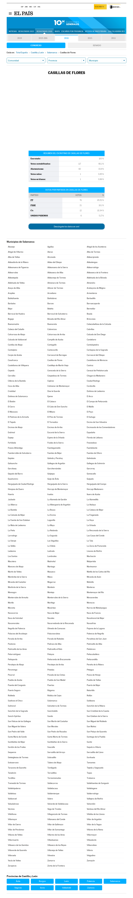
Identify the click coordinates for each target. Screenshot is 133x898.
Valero (50, 799)
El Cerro (11, 407)
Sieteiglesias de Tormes (18, 757)
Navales (50, 618)
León (66, 881)
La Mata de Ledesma (17, 525)
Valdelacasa (52, 788)
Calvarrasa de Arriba (56, 334)
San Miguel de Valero (17, 726)
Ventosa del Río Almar (96, 809)
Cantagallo (52, 345)
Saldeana (91, 701)
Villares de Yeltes (15, 835)
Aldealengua (92, 262)
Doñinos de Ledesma (96, 391)
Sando (50, 716)
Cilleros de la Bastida (17, 381)
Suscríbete (99, 7)
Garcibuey (12, 468)
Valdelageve (92, 788)
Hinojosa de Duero (16, 489)
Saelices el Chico (15, 701)
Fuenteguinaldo (53, 448)
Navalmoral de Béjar (95, 618)
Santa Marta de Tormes (57, 737)
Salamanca (52, 701)
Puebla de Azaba (15, 680)
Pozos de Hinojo (93, 675)
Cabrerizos (52, 329)
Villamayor (12, 819)
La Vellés (12, 546)
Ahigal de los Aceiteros (96, 247)
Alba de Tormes (93, 252)
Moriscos (91, 603)
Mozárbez (51, 608)
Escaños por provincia (72, 31)
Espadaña (91, 432)
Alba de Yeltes (14, 257)
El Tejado (12, 422)
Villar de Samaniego (56, 830)
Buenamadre (13, 324)
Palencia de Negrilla (95, 633)
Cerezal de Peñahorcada (97, 370)
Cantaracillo (52, 350)
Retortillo (91, 690)
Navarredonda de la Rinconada (60, 623)
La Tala (90, 541)
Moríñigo (51, 603)
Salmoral (12, 706)
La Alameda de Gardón (57, 499)
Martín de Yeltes (15, 572)
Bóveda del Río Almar (56, 319)
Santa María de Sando (17, 737)
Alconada (51, 257)
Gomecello (91, 474)
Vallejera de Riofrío (95, 799)
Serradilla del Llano (95, 752)
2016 (66, 38)
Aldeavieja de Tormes (56, 278)
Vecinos (11, 809)
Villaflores (12, 814)
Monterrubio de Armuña (18, 597)
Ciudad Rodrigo (93, 381)
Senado (97, 45)
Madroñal (51, 561)
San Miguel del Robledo (97, 721)
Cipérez (50, 381)
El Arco (90, 396)
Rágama (51, 690)
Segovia (18, 887)
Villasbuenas (52, 840)
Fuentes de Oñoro (94, 453)
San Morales (52, 726)
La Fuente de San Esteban (19, 520)
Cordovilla (91, 386)
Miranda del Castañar (17, 582)
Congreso (36, 45)
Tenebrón (12, 773)
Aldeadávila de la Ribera (18, 262)
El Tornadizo (52, 422)
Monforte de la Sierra (17, 587)
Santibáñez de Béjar (16, 742)
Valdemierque (53, 793)
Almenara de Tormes (56, 283)
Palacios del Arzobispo (17, 633)
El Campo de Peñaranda (97, 401)
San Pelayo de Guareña (97, 732)
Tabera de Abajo (54, 762)
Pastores (12, 644)
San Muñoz (91, 726)
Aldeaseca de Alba (55, 272)
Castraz (90, 365)
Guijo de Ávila (53, 479)
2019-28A (43, 38)
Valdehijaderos (14, 788)
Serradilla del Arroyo (56, 752)
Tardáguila (52, 768)
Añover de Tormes (55, 288)
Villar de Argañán (94, 819)
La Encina (51, 515)
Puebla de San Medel (56, 680)
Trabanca (91, 778)
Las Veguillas (53, 541)
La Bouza (51, 510)
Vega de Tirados (54, 809)
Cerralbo (11, 376)
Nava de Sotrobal (15, 618)
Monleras (91, 587)
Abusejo (11, 247)
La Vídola (51, 546)
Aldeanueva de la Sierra (57, 267)
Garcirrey (91, 468)
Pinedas (50, 670)
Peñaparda (12, 659)
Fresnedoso (92, 443)
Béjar (10, 309)
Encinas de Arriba (54, 427)
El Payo (90, 412)
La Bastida (12, 510)
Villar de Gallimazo (55, 824)
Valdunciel (12, 799)
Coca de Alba (13, 386)
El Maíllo (90, 407)
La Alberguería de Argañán (58, 505)
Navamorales (13, 623)
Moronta (11, 608)
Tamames (91, 762)
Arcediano (51, 293)
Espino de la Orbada (55, 437)
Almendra (91, 283)
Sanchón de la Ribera (96, 706)
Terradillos (52, 773)
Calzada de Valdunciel (17, 339)
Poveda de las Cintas (56, 675)
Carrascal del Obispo (96, 355)
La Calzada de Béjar (16, 515)
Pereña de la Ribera (95, 664)
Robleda (11, 695)
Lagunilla (51, 520)
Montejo (50, 592)
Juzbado (11, 499)
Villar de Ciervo (14, 824)
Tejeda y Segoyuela (95, 768)
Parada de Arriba (15, 639)
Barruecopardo (93, 303)
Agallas (50, 247)
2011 (113, 38)
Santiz (89, 742)
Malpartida (91, 561)
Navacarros (13, 613)
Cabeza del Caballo (16, 329)
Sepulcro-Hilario (94, 747)
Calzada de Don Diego (96, 334)
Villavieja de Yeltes (55, 850)
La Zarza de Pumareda (96, 546)
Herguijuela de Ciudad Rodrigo (21, 484)
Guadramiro (13, 479)
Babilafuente (13, 298)
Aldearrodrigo (93, 267)
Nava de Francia (94, 613)
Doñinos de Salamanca (18, 396)
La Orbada (91, 525)
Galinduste (91, 458)
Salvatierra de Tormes (56, 706)
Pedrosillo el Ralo (54, 649)
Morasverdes (92, 597)
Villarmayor (92, 835)
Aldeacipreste (93, 257)
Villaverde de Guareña (17, 850)
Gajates (11, 458)
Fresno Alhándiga (15, 448)
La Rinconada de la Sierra (98, 530)
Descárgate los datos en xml (66, 226)
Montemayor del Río (95, 592)
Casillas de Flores (54, 360)
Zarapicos (12, 866)
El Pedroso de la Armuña (18, 417)
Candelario (91, 339)
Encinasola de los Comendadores (101, 427)
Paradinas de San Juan (97, 639)
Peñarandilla (92, 659)
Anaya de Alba (14, 288)
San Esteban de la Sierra (97, 716)
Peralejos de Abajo (16, 664)
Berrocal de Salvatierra (57, 314)
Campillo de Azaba (55, 339)
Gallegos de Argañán (56, 463)
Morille (11, 603)
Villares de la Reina (95, 830)
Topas (89, 773)
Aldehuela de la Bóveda (97, 278)
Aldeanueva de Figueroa (18, 267)
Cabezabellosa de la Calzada (99, 324)
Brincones (91, 319)
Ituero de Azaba (93, 494)
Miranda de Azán (94, 577)
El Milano (51, 412)
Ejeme (50, 396)
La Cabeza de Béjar (95, 510)
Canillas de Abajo (15, 345)
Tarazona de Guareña (17, 768)
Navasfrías (91, 623)
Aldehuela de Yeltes (16, 283)
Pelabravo (91, 649)
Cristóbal (12, 391)
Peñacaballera (93, 654)
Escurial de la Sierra (56, 432)
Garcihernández (54, 468)
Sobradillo (51, 757)
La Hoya (90, 520)
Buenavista (52, 324)
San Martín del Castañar (57, 721)
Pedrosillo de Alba (94, 644)
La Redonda (52, 530)
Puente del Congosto (17, 685)
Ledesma (12, 551)
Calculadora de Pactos (119, 31)
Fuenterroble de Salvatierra (19, 453)
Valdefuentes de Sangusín (98, 783)
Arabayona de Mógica (96, 288)
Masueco (51, 572)
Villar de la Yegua (94, 824)
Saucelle (51, 747)
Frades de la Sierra (55, 443)
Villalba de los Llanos (96, 814)
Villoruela (12, 855)
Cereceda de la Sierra (56, 370)
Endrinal (11, 432)
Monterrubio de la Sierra (57, 597)
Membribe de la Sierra (17, 577)
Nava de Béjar (53, 613)
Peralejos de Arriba (55, 664)
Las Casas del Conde (95, 535)
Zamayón (91, 860)
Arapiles (11, 293)
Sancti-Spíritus (14, 716)
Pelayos (50, 654)
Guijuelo (90, 479)
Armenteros (92, 293)
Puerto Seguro (14, 690)
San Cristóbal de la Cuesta (98, 711)
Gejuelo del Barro (15, 474)
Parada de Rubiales (55, 639)
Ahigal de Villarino (15, 252)
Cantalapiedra (93, 345)
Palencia (91, 881)
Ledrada (51, 551)
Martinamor (92, 566)
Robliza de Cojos (54, 695)
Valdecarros (52, 783)
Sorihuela (91, 757)
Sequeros (12, 752)
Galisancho (12, 463)
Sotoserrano (13, 762)
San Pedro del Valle (16, 732)
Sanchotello (52, 711)
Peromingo (12, 670)
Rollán (89, 695)
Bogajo (11, 319)
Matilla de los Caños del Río (98, 572)
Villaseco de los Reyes (56, 845)
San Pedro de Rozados (57, 732)
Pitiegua (90, 670)
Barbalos (12, 303)
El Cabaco (51, 401)
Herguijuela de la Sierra (57, 484)
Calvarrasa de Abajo (16, 334)
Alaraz (50, 252)
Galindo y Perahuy (55, 458)
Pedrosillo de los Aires (17, 649)
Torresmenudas (54, 778)
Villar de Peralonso (16, 830)
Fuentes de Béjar (54, 453)
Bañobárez (52, 298)
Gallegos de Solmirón (96, 463)
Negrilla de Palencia (16, 628)
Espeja (11, 437)
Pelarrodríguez (14, 654)
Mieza (49, 577)
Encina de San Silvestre (97, 422)
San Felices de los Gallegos (19, 721)
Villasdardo (91, 840)
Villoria (90, 850)
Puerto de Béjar (93, 685)
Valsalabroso (13, 804)
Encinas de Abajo (15, 427)
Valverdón (91, 804)
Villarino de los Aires (56, 835)
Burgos (42, 881)
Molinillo (90, 582)
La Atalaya (91, 505)
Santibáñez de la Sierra (57, 742)
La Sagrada (52, 535)
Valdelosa (12, 793)
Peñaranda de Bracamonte (59, 659)
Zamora (90, 887)
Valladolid (66, 887)
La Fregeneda (92, 515)
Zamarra (51, 860)
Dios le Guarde (53, 391)
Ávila (18, 881)
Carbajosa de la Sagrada (97, 350)
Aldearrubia (13, 272)
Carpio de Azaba (15, 355)
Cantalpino (12, 350)
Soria (42, 887)
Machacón (91, 556)
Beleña (50, 309)
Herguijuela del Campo (96, 484)
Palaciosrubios (53, 633)
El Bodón (11, 401)
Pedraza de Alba (54, 644)
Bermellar (91, 309)
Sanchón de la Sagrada (18, 711)
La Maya (51, 525)
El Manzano (13, 412)
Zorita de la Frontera (56, 866)
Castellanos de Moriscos (97, 360)
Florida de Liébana (95, 437)
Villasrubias (92, 845)
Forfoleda (12, 443)
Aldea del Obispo (54, 262)
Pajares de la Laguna (96, 628)
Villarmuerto (13, 840)
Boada (89, 314)
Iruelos (50, 494)
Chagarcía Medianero (96, 376)
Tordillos (11, 778)
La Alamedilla (92, 499)
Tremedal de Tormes (17, 783)
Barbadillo (91, 298)
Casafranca (13, 360)
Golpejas (51, 474)
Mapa (57, 31)
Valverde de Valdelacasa (57, 804)
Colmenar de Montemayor (58, 386)
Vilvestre (51, 855)
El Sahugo (91, 417)
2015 (90, 38)
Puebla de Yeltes (94, 680)
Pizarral (11, 675)
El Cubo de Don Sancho (57, 407)
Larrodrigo (12, 535)
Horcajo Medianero (95, 489)
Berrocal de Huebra (16, 314)
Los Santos (12, 556)
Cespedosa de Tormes (56, 376)
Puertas (50, 685)
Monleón (51, 587)
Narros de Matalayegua (97, 608)
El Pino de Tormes (55, 417)
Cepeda (11, 370)
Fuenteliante (92, 448)
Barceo (50, 303)
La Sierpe (12, 541)
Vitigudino (91, 855)
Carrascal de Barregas (57, 355)
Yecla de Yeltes (14, 860)
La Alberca (12, 505)
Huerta (11, 494)
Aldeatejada (13, 278)
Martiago (51, 566)
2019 (19, 38)
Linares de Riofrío (94, 551)
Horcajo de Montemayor (57, 489)
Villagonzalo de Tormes (57, 814)
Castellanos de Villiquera (18, 365)
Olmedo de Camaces (56, 628)
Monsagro (12, 592)
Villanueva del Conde (56, 819)
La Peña (11, 530)
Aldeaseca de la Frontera (97, 272)
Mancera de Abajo (15, 566)
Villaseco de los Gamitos (18, 845)
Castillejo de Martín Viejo (57, 365)
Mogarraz (51, 582)
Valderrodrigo (92, 793)
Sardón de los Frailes (17, 747)
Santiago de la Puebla (96, 737)
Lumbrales (52, 556)
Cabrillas (90, 329)
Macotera (12, 561)
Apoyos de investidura (95, 31)
